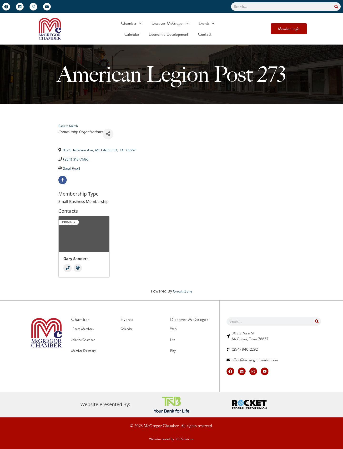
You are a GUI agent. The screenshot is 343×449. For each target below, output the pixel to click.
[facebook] (62, 180)
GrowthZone (182, 291)
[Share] (108, 134)
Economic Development (168, 34)
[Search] (336, 6)
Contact (205, 34)
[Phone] (67, 268)
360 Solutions (184, 439)
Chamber (131, 23)
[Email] (78, 268)
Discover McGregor (170, 23)
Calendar (131, 34)
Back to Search (68, 125)
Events (207, 23)
